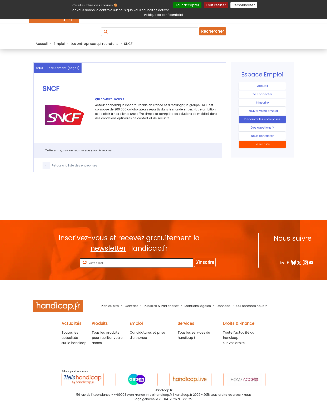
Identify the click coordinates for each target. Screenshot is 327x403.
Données (223, 306)
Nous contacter (262, 136)
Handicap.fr (183, 395)
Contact (131, 306)
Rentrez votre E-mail (62, 262)
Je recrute (262, 144)
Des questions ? (262, 127)
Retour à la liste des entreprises (70, 165)
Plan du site (110, 306)
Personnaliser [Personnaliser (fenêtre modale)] (244, 5)
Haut (247, 395)
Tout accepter (187, 5)
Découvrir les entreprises (262, 119)
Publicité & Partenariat (161, 306)
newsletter (108, 248)
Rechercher (212, 31)
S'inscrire (262, 102)
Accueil (262, 86)
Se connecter (262, 94)
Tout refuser (216, 5)
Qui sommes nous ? (251, 306)
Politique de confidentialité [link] (163, 15)
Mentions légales (198, 306)
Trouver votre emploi (262, 111)
